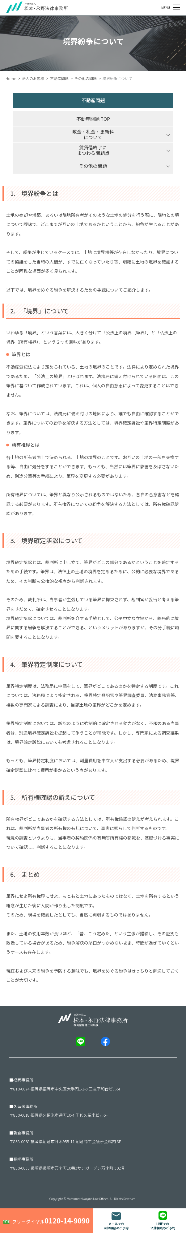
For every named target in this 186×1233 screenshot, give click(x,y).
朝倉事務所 (23, 1133)
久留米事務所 (25, 1106)
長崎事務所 (23, 1159)
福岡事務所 (23, 1080)
